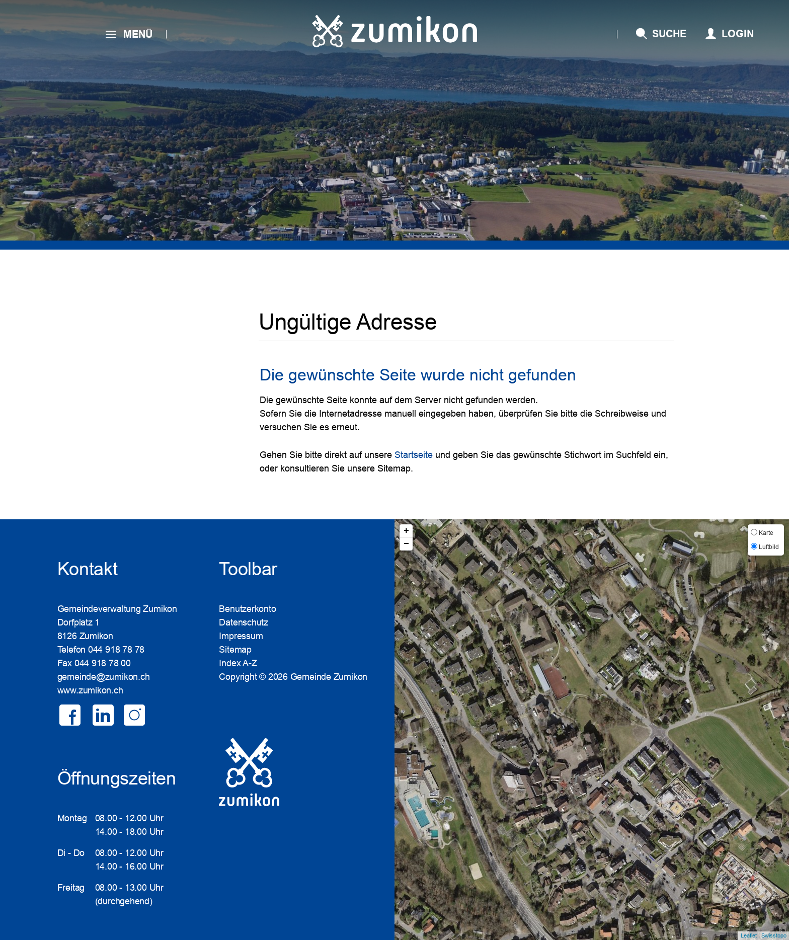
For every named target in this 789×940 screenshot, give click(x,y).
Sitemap (235, 650)
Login (738, 33)
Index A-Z (238, 663)
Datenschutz (243, 622)
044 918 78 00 (102, 663)
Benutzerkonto (247, 609)
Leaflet (749, 935)
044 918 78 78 (116, 650)
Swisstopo (773, 935)
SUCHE (669, 33)
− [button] (406, 544)
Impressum (241, 636)
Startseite (414, 455)
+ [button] (406, 531)
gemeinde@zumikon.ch (103, 677)
